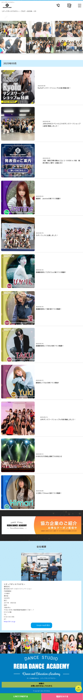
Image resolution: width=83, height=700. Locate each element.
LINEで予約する (20, 696)
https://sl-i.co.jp (9, 621)
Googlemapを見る (43, 625)
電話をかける (62, 696)
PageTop (78, 690)
